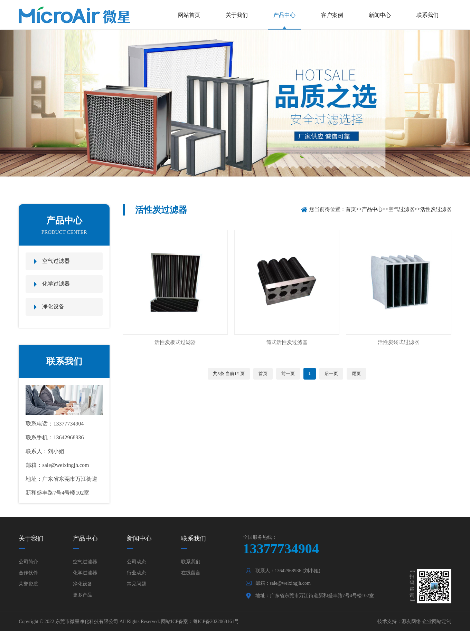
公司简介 (28, 561)
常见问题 (136, 583)
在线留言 (190, 572)
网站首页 (189, 15)
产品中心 (284, 15)
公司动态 (136, 561)
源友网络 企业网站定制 (426, 621)
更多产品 (82, 594)
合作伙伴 (28, 572)
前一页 (288, 373)
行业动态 (136, 572)
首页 (351, 209)
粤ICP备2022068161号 (216, 621)
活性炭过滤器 (435, 209)
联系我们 (427, 15)
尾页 (356, 373)
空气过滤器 (56, 261)
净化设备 (53, 306)
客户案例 (332, 15)
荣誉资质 (28, 583)
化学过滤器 (56, 284)
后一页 (331, 373)
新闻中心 (380, 15)
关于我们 (237, 15)
